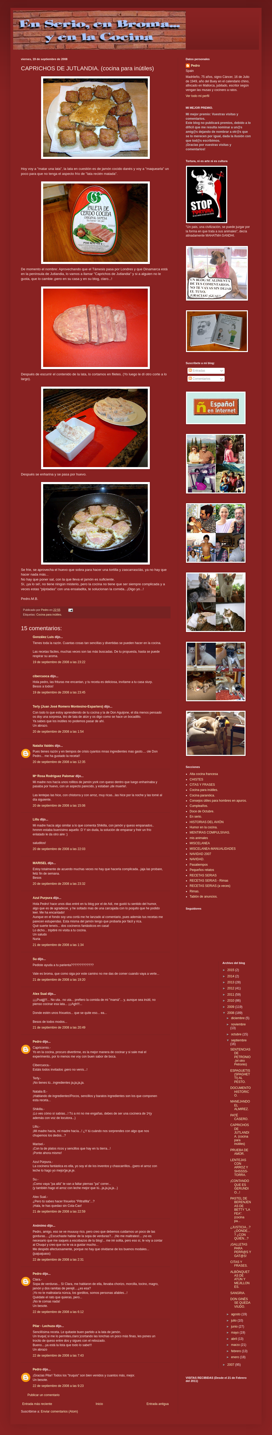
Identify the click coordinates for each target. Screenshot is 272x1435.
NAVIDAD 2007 (200, 854)
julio (234, 1320)
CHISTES (196, 779)
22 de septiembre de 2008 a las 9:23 (58, 1386)
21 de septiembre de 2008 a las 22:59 (59, 1211)
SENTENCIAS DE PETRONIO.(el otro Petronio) (240, 1057)
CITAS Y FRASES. (238, 1263)
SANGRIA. (237, 1293)
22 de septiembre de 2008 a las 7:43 (58, 1355)
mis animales (199, 838)
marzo (236, 1345)
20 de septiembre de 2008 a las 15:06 (59, 805)
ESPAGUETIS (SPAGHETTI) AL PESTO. (240, 1076)
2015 (231, 970)
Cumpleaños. (199, 806)
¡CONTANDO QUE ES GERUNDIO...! (239, 1186)
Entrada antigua (157, 1404)
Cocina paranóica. (202, 795)
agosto (236, 1314)
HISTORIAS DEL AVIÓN (207, 822)
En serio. (196, 816)
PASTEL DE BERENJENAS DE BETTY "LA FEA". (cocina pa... (240, 1210)
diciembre (238, 1018)
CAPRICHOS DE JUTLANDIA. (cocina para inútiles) (239, 1134)
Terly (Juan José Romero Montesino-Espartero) (68, 706)
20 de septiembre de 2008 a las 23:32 (59, 884)
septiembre (238, 1040)
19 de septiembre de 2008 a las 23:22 (59, 662)
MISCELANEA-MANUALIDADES (213, 849)
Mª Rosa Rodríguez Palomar (54, 776)
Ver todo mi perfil (197, 96)
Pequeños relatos (202, 870)
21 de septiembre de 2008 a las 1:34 (58, 945)
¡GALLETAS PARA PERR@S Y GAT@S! (240, 1250)
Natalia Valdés (43, 746)
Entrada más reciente (37, 1404)
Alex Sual (40, 994)
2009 (231, 1007)
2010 (231, 1000)
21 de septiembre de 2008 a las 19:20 (59, 979)
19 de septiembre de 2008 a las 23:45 (59, 692)
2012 (231, 988)
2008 (231, 1013)
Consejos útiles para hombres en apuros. (218, 800)
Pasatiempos (199, 864)
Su (35, 959)
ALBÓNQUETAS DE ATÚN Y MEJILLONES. (240, 1279)
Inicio (99, 1404)
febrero (236, 1351)
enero (235, 1357)
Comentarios (199, 379)
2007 (231, 1365)
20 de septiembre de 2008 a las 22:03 (59, 849)
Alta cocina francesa (204, 774)
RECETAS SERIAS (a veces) (210, 886)
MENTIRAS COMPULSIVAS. (210, 832)
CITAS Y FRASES (202, 785)
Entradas (197, 370)
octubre (236, 1034)
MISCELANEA (200, 843)
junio (235, 1326)
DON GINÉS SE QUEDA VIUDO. (240, 1302)
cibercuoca (41, 676)
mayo (235, 1332)
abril (234, 1339)
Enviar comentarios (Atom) (59, 1411)
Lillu (36, 819)
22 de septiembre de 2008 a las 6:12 (58, 1312)
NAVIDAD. (197, 859)
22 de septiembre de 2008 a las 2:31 (58, 1259)
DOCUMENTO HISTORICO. (240, 1091)
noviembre (238, 1024)
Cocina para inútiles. (49, 614)
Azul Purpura (42, 898)
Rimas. (194, 891)
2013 (231, 982)
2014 (231, 976)
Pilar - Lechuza (44, 1326)
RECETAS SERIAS (203, 875)
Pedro (37, 1041)
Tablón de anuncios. (204, 896)
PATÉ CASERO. (239, 1117)
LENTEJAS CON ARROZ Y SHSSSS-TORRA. (239, 1167)
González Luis (44, 637)
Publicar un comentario (43, 1395)
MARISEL (40, 863)
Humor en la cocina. (204, 827)
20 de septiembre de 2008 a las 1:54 (58, 731)
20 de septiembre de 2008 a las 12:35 (59, 762)
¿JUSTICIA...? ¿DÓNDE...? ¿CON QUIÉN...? (240, 1232)
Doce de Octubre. (202, 811)
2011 (231, 994)
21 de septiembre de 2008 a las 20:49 (59, 1027)
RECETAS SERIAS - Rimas (209, 880)
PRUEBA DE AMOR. (239, 1152)
